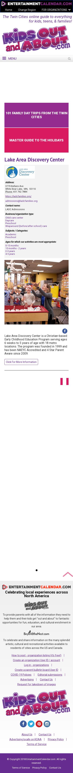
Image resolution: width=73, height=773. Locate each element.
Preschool (10, 223)
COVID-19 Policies (21, 674)
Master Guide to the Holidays (36, 140)
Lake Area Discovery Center (34, 159)
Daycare (9, 220)
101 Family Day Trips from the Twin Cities (36, 115)
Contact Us (46, 679)
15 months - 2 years (15, 248)
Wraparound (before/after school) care (26, 226)
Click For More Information (21, 361)
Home (8, 9)
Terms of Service (37, 744)
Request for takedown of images (36, 684)
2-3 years (10, 251)
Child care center (14, 217)
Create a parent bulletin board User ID (36, 669)
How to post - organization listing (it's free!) (36, 655)
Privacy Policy (56, 739)
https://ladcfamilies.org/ (18, 196)
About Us (27, 734)
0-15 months (12, 245)
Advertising (27, 679)
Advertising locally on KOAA (25, 739)
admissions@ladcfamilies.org (21, 201)
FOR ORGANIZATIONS (54, 9)
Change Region (27, 9)
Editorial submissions (50, 674)
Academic (10, 234)
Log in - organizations (36, 665)
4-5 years (10, 254)
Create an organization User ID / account (36, 660)
